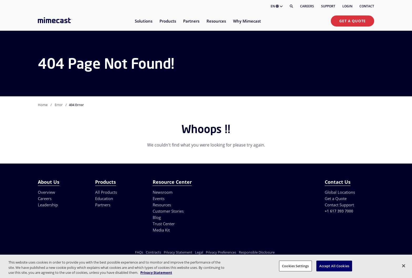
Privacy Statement (178, 252)
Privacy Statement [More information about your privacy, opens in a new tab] (156, 272)
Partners (102, 204)
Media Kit (161, 230)
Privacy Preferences (221, 252)
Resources (162, 204)
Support (328, 6)
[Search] (291, 6)
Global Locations (340, 192)
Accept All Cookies (334, 265)
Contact (366, 6)
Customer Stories (168, 211)
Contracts (153, 252)
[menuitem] (143, 24)
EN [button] (277, 6)
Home (43, 104)
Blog (157, 217)
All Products (106, 192)
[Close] (403, 265)
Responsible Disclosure (257, 252)
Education (104, 198)
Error (59, 104)
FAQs (139, 252)
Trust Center (164, 223)
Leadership (48, 204)
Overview (46, 192)
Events (158, 198)
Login (347, 6)
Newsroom (163, 192)
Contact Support (339, 204)
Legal (199, 252)
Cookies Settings (295, 265)
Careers (307, 6)
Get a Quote (352, 20)
